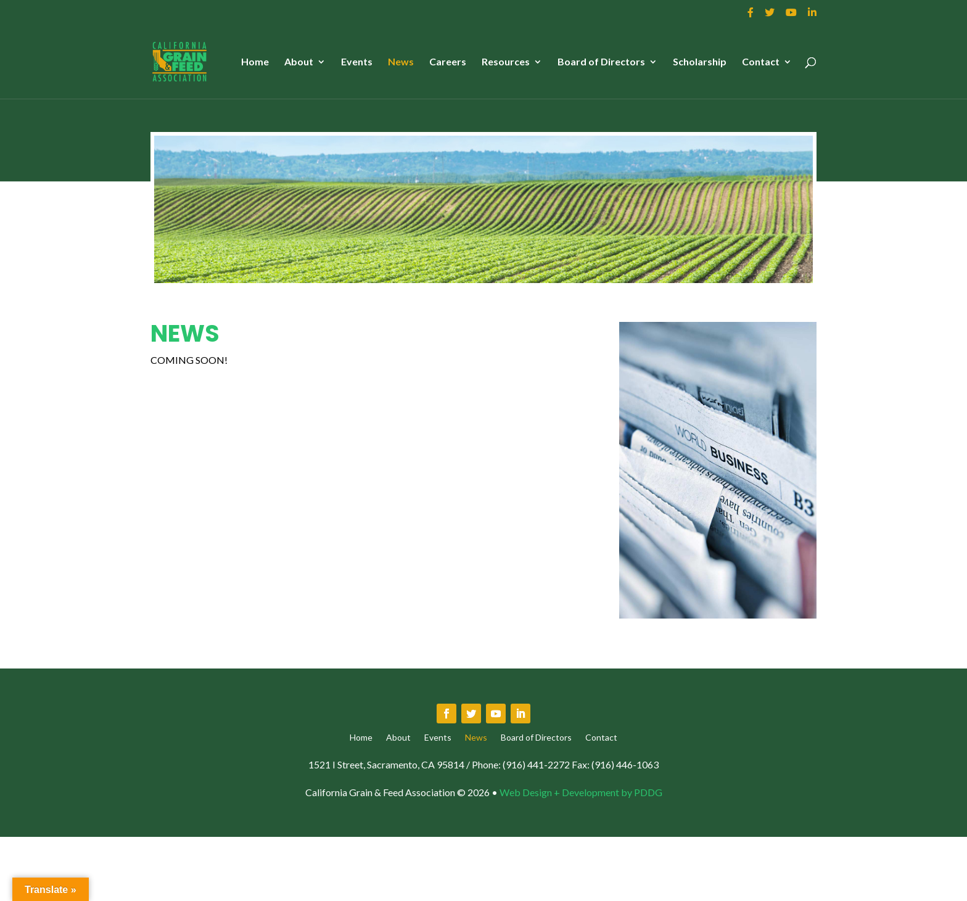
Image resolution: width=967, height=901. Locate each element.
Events (356, 62)
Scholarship (699, 62)
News (401, 62)
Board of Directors (601, 62)
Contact (761, 62)
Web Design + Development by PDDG (581, 792)
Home (255, 62)
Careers (447, 62)
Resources (506, 62)
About (298, 62)
